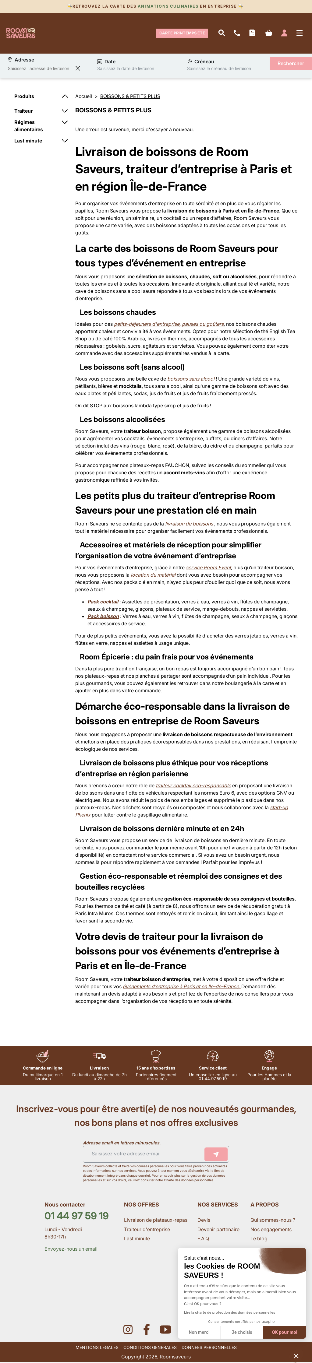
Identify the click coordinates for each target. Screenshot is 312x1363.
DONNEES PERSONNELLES (209, 1348)
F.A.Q (203, 1239)
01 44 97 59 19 (76, 1216)
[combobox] (40, 69)
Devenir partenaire (219, 1230)
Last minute (137, 1239)
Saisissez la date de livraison (125, 69)
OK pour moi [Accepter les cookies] (284, 1332)
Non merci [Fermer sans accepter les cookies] (199, 1332)
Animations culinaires (168, 6)
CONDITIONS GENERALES (150, 1348)
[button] (296, 1355)
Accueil (83, 97)
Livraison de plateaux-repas (155, 1221)
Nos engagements (271, 1230)
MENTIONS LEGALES (97, 1348)
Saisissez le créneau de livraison (219, 69)
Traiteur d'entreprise (147, 1230)
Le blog (259, 1239)
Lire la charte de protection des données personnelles (229, 1312)
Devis (203, 1221)
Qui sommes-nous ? (273, 1221)
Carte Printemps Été (182, 33)
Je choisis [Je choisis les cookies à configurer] (242, 1332)
